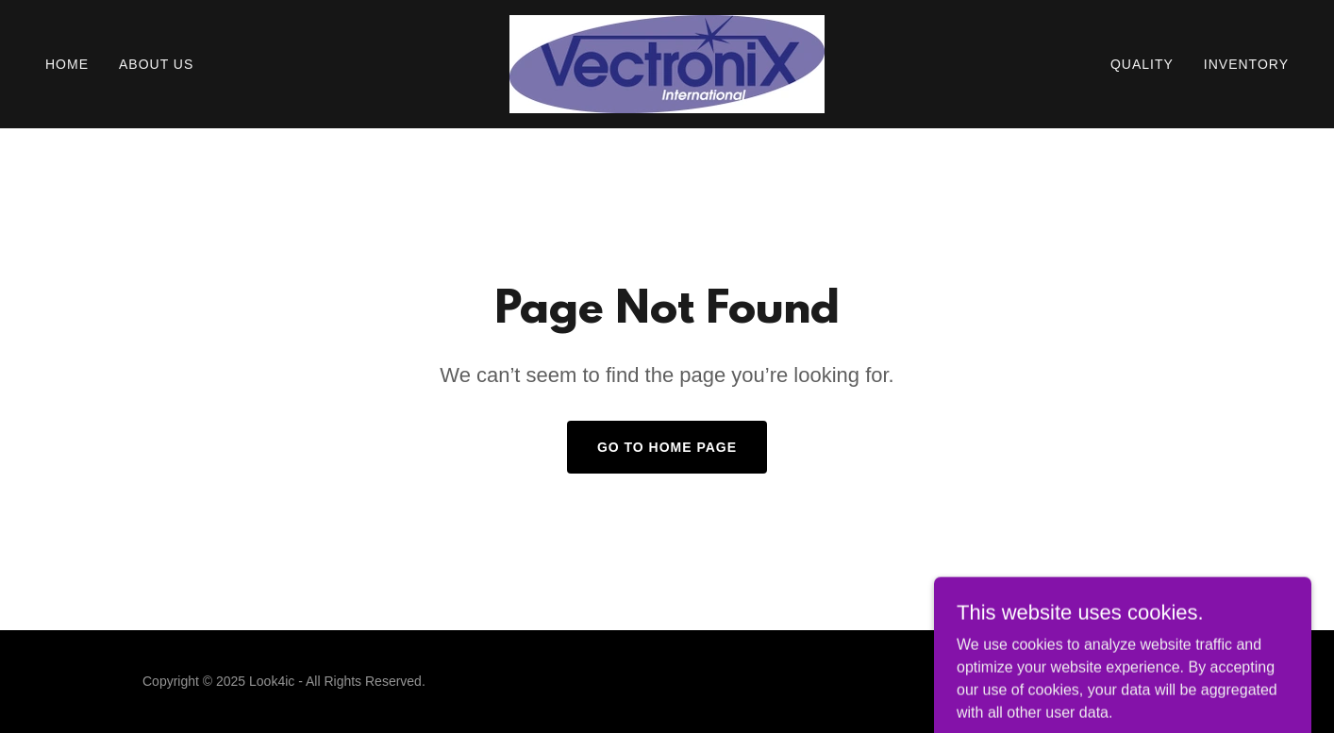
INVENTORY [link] (1246, 64)
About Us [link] (156, 64)
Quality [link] (1142, 64)
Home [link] (67, 64)
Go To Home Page (667, 447)
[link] (667, 63)
